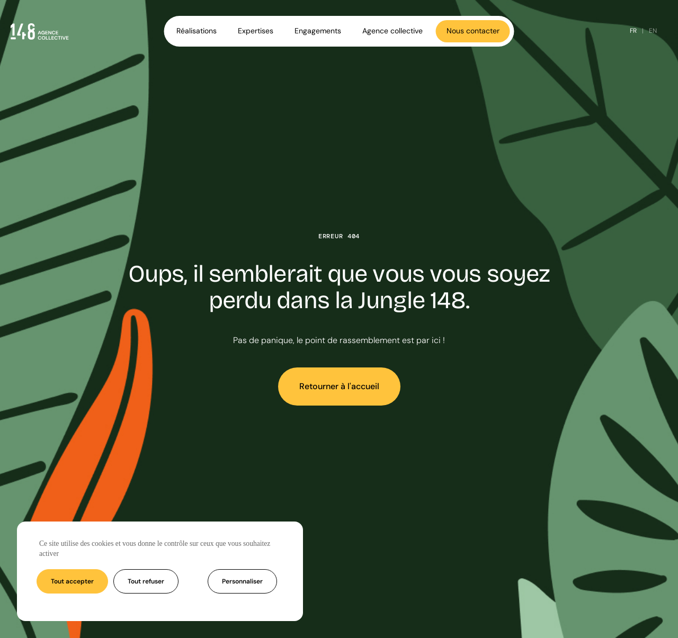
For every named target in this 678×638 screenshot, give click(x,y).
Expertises (255, 30)
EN (653, 30)
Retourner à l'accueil (339, 386)
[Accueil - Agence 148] (40, 31)
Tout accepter (72, 581)
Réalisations (196, 30)
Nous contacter (473, 30)
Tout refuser (146, 581)
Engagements (318, 30)
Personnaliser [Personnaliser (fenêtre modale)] (242, 581)
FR (633, 30)
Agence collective (392, 30)
